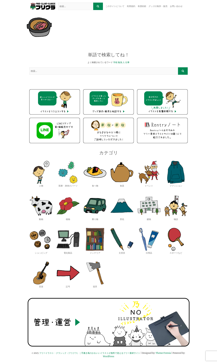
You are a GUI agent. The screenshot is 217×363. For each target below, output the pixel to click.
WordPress (108, 356)
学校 (115, 62)
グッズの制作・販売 (158, 6)
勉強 (120, 62)
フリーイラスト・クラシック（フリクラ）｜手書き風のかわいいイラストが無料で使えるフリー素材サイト (89, 353)
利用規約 (131, 6)
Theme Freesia (163, 353)
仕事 (127, 62)
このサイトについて (115, 6)
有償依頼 (142, 6)
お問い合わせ (176, 6)
